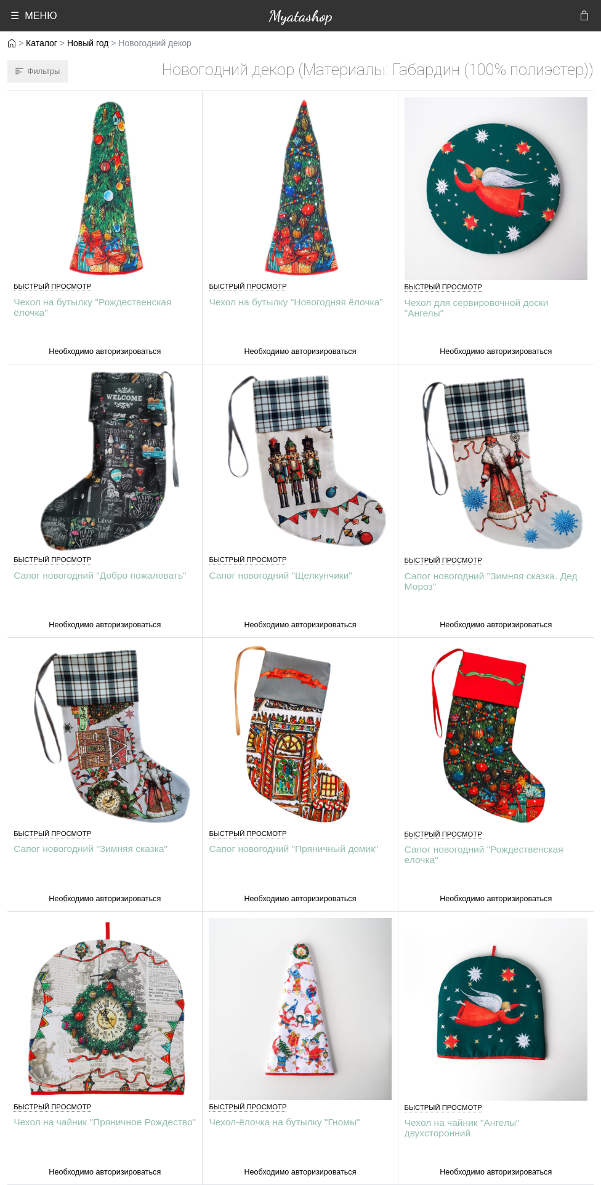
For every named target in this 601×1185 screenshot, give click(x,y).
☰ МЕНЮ (33, 15)
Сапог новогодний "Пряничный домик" (293, 848)
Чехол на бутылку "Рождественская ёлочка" (92, 307)
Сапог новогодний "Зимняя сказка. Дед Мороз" (491, 581)
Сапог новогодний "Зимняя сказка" (90, 848)
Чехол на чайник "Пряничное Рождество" (105, 1122)
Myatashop (300, 15)
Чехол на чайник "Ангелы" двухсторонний (462, 1127)
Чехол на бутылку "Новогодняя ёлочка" (295, 302)
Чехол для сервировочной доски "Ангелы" (477, 307)
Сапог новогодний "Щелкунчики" (280, 575)
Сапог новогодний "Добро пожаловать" (100, 575)
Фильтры (37, 71)
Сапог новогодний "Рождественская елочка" (484, 854)
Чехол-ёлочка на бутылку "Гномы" (284, 1122)
